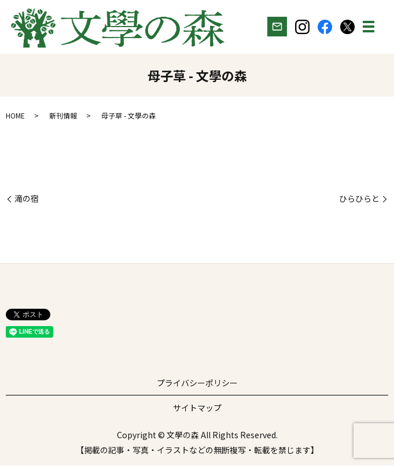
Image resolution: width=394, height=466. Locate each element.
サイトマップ (197, 409)
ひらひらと (359, 199)
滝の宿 (26, 199)
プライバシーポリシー (197, 384)
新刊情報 (63, 116)
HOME (15, 116)
